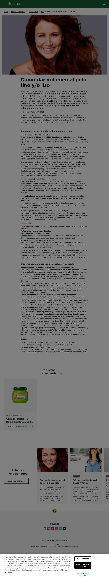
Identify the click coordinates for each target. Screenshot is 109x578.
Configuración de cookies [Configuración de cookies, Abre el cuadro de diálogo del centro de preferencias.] (82, 574)
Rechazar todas (83, 559)
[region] (54, 566)
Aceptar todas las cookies (83, 565)
